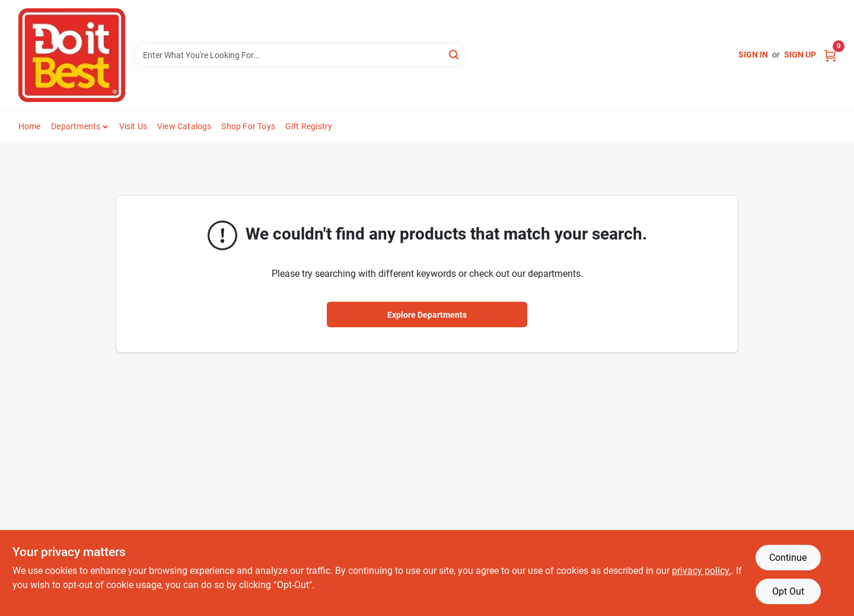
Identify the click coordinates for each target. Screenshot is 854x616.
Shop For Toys (248, 126)
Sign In (753, 54)
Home (29, 126)
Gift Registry (309, 126)
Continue (788, 557)
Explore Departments (427, 315)
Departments (75, 126)
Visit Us (133, 126)
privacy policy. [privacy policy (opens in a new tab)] (701, 570)
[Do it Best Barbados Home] (71, 55)
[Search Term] (299, 55)
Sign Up (800, 54)
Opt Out (788, 591)
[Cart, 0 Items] (830, 55)
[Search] (454, 54)
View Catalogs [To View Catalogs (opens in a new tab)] (184, 126)
